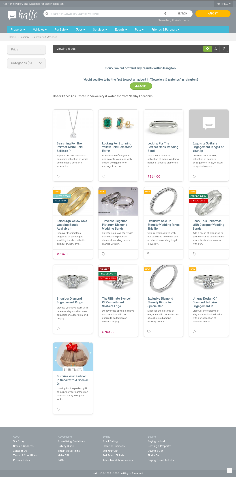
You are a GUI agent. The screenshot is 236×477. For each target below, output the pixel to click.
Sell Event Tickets (114, 455)
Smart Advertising (69, 450)
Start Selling (110, 441)
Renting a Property (159, 446)
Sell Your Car (110, 450)
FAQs (61, 460)
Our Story (19, 441)
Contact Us (20, 450)
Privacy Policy (21, 460)
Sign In (140, 86)
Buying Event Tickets (161, 460)
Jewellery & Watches (173, 20)
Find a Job (154, 455)
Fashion (24, 37)
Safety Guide (66, 446)
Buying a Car (155, 450)
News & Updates (23, 446)
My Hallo (224, 3)
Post (213, 13)
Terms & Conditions (25, 455)
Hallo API (63, 455)
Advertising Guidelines (71, 441)
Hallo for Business (114, 446)
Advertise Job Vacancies (118, 460)
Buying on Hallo (157, 441)
